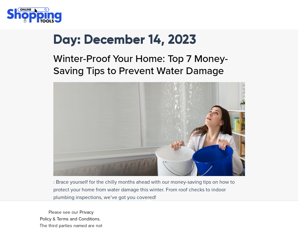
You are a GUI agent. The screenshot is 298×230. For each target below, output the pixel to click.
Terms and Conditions (78, 219)
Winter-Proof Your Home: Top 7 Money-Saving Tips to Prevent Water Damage (140, 64)
